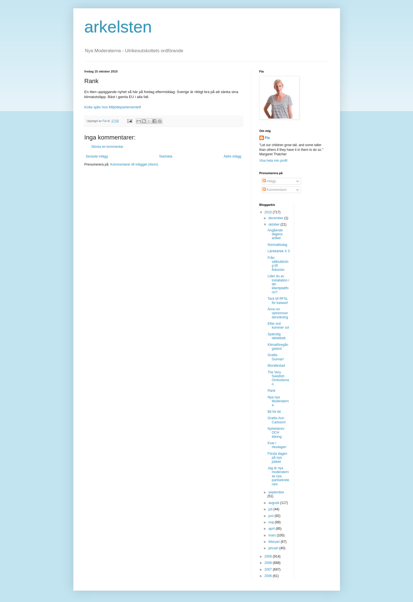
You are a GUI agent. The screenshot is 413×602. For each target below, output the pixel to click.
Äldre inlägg (232, 156)
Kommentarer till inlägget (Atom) (134, 164)
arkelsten (118, 27)
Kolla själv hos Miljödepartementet (112, 107)
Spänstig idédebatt (276, 336)
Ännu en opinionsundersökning (277, 313)
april (272, 529)
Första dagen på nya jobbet (277, 458)
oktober (274, 224)
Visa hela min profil (273, 161)
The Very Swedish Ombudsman (278, 378)
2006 (268, 576)
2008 (268, 563)
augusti (274, 503)
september (276, 492)
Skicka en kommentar (107, 147)
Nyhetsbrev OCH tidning (275, 433)
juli (270, 509)
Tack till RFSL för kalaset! (277, 300)
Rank (271, 391)
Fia (267, 138)
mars (272, 535)
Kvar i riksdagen (276, 445)
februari (274, 542)
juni (271, 516)
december (276, 218)
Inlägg (269, 181)
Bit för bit (274, 412)
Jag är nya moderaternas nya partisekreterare (278, 476)
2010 (268, 212)
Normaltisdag (277, 245)
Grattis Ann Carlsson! (276, 420)
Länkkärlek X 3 (278, 251)
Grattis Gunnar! (275, 357)
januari (273, 548)
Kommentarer (274, 190)
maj (271, 522)
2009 (268, 556)
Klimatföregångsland (277, 347)
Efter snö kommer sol (278, 325)
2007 (268, 569)
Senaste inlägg (97, 156)
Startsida (165, 156)
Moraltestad (276, 366)
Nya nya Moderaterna (278, 401)
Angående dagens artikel (275, 234)
